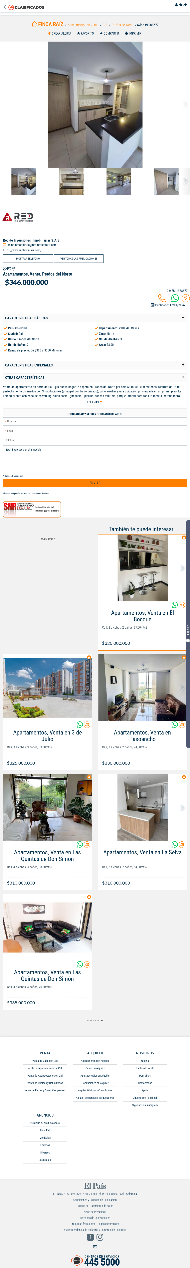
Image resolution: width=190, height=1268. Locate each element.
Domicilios (145, 1075)
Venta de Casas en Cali (45, 1061)
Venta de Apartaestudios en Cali (45, 1075)
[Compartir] (185, 5)
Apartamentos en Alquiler (95, 1061)
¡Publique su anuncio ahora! (45, 1123)
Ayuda (144, 1090)
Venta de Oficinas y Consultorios (45, 1083)
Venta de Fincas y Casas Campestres (45, 1090)
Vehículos (45, 1138)
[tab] (95, 318)
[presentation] (33, 466)
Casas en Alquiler (95, 1068)
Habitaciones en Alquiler (95, 1083)
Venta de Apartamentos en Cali (45, 1068)
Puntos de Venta (145, 1068)
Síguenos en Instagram (145, 1105)
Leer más (93, 402)
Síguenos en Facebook (144, 1098)
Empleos (45, 1145)
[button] (95, 318)
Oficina (145, 1061)
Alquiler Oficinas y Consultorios (95, 1090)
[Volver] (5, 7)
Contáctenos (145, 1083)
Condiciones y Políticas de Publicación (95, 1200)
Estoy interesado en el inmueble (95, 451)
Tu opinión (188, 633)
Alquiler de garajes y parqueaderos (95, 1098)
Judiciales (45, 1160)
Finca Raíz (45, 1130)
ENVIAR (95, 483)
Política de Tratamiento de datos (35, 493)
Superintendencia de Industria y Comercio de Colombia (95, 1230)
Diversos (45, 1152)
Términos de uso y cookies (95, 1218)
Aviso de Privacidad (95, 1212)
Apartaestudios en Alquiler (95, 1075)
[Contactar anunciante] (182, 606)
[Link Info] (142, 625)
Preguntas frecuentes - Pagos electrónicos (95, 1224)
